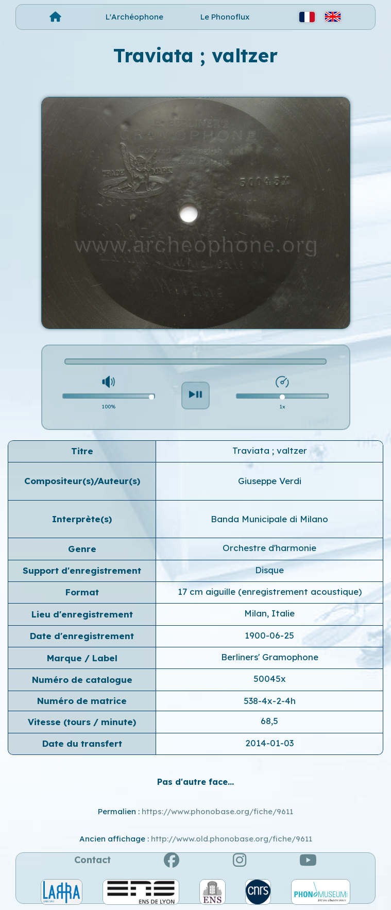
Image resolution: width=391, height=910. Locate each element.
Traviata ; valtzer (269, 450)
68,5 (269, 720)
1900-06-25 (269, 635)
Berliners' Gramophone (269, 656)
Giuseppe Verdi (269, 480)
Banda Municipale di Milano (269, 518)
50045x (269, 678)
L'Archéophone (134, 17)
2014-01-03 (269, 742)
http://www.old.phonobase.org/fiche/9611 (231, 839)
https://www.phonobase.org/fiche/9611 (217, 811)
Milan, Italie (269, 613)
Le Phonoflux (224, 17)
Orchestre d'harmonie (269, 547)
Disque (269, 569)
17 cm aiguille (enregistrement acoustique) (270, 591)
